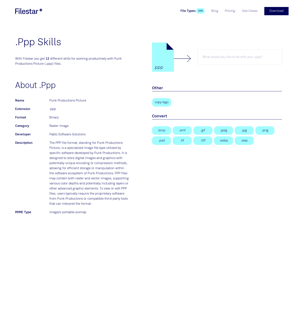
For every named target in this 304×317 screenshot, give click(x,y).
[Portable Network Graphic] (264, 130)
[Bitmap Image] (161, 130)
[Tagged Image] (182, 140)
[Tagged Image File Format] (202, 140)
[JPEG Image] (223, 130)
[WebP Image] (223, 140)
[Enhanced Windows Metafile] (182, 130)
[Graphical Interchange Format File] (202, 130)
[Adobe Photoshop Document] (161, 140)
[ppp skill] (240, 56)
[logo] (28, 11)
